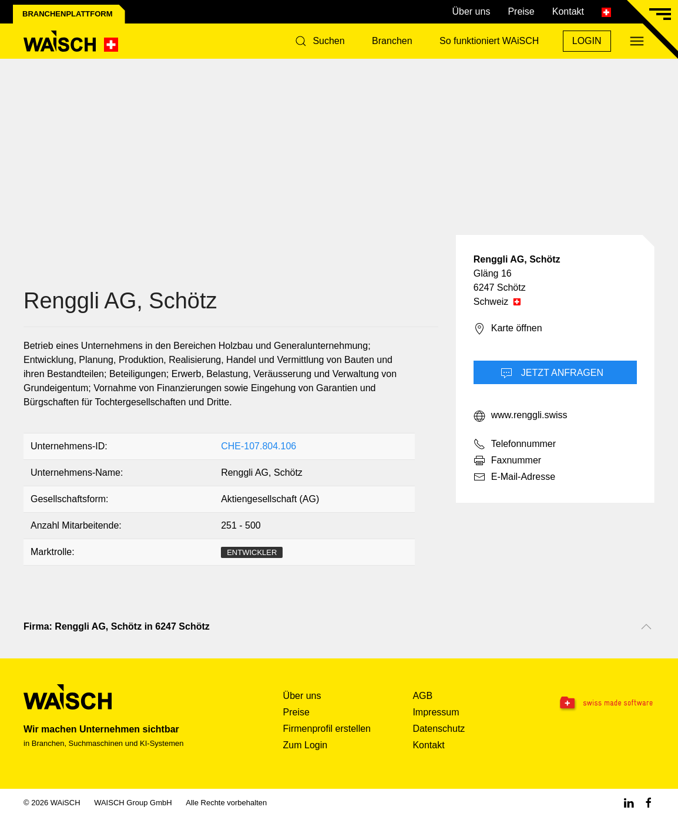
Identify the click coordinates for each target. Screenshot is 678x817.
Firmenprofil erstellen (327, 729)
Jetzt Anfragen (552, 373)
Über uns (471, 11)
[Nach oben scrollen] (646, 627)
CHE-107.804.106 (258, 446)
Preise (521, 11)
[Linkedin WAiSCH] (629, 802)
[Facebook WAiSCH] (648, 802)
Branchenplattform (67, 13)
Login (587, 41)
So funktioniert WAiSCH (489, 41)
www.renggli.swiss (521, 416)
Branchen (392, 41)
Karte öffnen (508, 329)
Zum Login (305, 745)
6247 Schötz (500, 287)
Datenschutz (438, 729)
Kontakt (568, 11)
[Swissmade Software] (598, 704)
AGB (422, 696)
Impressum (435, 712)
